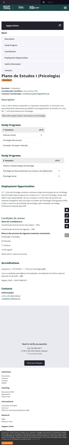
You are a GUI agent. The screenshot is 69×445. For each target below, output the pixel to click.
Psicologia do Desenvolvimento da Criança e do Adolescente (27, 171)
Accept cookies (7, 443)
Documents (5, 376)
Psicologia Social (9, 176)
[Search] (58, 2)
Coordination (10, 51)
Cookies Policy (35, 439)
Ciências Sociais (9, 135)
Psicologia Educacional (12, 140)
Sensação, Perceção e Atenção (15, 145)
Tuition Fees (5, 397)
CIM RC (4, 383)
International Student (9, 406)
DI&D (3, 419)
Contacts (8, 70)
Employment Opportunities (16, 58)
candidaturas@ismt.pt (10, 299)
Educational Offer (7, 392)
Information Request (34, 363)
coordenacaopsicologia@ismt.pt (35, 94)
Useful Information (13, 64)
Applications (5, 394)
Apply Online (33, 25)
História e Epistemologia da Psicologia (18, 166)
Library (4, 430)
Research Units (6, 421)
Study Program (11, 45)
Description (9, 39)
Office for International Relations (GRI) (15, 410)
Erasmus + (5, 408)
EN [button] (4, 2)
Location (4, 381)
